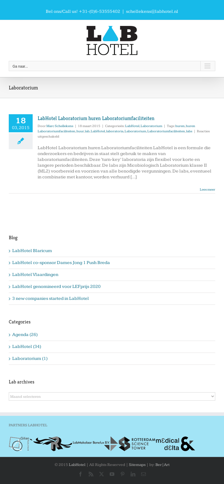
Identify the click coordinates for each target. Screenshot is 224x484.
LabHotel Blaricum (32, 251)
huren (180, 126)
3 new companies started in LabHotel (50, 298)
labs (189, 131)
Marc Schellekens (59, 126)
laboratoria (114, 131)
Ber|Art (162, 464)
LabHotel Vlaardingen (35, 274)
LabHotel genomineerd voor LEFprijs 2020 (56, 286)
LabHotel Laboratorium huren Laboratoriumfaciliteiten (96, 118)
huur (80, 131)
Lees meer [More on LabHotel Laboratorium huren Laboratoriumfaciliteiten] (207, 189)
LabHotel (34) (26, 346)
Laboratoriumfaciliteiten (166, 131)
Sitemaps (137, 464)
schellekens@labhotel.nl (152, 11)
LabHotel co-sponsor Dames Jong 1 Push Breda (61, 262)
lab (87, 131)
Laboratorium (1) (30, 358)
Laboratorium (151, 126)
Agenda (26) (25, 334)
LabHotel (132, 126)
